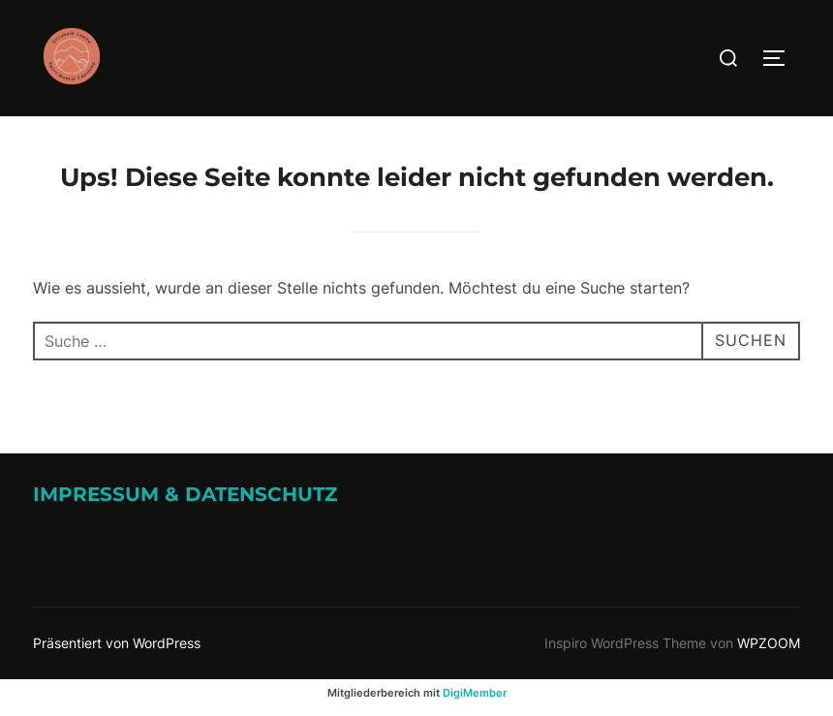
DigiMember (475, 693)
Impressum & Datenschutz (185, 494)
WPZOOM (768, 643)
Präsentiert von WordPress (117, 643)
